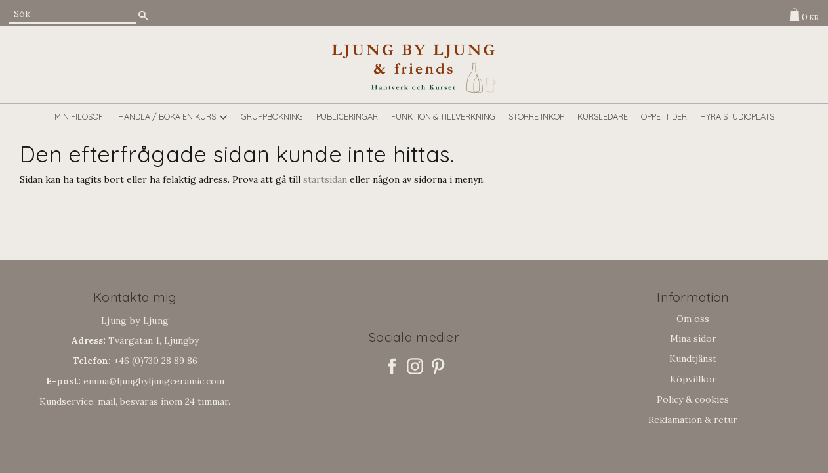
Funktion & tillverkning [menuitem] (443, 116)
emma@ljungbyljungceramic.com (135, 381)
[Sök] (143, 15)
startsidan (325, 179)
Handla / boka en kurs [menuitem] (167, 116)
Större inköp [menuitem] (536, 116)
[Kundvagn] (801, 14)
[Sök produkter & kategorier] (72, 14)
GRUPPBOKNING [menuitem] (272, 116)
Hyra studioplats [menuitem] (737, 116)
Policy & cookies (693, 399)
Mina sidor (693, 338)
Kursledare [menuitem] (602, 116)
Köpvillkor (693, 379)
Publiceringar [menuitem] (347, 116)
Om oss (692, 319)
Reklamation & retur (692, 420)
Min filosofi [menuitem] (79, 116)
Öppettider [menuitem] (664, 116)
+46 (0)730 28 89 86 (135, 361)
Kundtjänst (692, 359)
